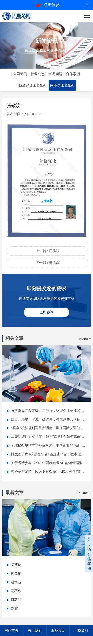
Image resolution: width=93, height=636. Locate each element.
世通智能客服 (89, 556)
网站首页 (11, 630)
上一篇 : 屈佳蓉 (47, 251)
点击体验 (48, 5)
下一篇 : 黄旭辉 (47, 263)
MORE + (85, 338)
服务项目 (58, 630)
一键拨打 (81, 630)
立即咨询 (47, 312)
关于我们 (35, 630)
